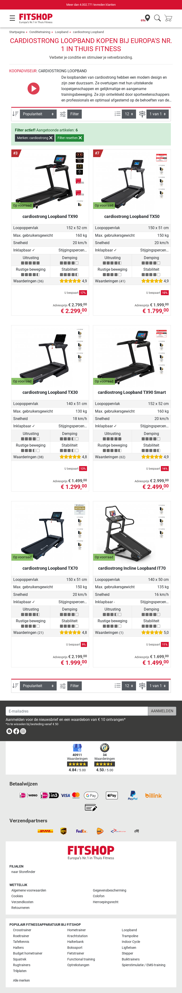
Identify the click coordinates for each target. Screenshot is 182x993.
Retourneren (20, 908)
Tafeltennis (21, 942)
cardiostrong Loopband (88, 32)
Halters (18, 948)
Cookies (17, 896)
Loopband (61, 32)
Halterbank (75, 942)
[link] (9, 732)
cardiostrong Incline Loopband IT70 (132, 568)
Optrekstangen (78, 965)
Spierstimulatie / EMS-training (143, 965)
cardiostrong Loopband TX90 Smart (132, 392)
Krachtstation (77, 936)
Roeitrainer (21, 936)
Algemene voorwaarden (28, 890)
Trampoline (130, 936)
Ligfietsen (129, 948)
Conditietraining (39, 32)
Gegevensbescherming (109, 890)
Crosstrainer (22, 930)
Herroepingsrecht (105, 902)
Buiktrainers (131, 959)
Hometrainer (76, 930)
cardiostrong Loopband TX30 (50, 392)
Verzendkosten (22, 902)
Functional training (81, 959)
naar (23, 872)
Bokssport (74, 948)
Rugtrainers (21, 965)
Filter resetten (70, 138)
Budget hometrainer (27, 953)
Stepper (127, 953)
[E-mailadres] (77, 711)
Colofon (99, 896)
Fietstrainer (75, 953)
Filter (74, 114)
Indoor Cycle (131, 942)
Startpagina (17, 32)
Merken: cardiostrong (34, 138)
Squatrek (19, 959)
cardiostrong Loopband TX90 (50, 216)
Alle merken (21, 981)
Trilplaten (20, 971)
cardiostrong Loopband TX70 (50, 568)
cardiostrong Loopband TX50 (131, 216)
